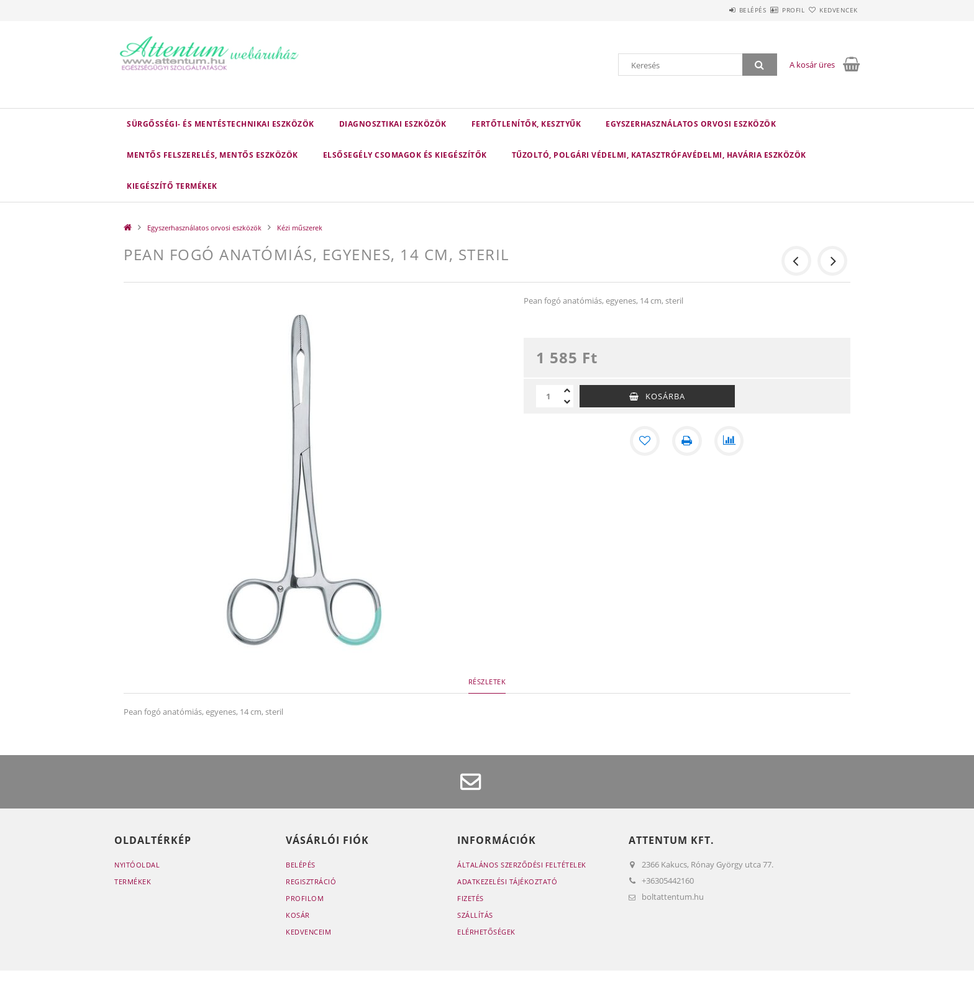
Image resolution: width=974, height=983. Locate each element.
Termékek (132, 881)
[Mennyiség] (548, 396)
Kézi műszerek (299, 227)
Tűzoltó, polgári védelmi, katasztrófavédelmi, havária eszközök (659, 155)
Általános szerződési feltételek (521, 864)
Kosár (298, 915)
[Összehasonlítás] (729, 441)
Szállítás (475, 915)
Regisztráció (311, 881)
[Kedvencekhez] (645, 441)
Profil (771, 10)
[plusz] (567, 390)
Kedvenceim (308, 931)
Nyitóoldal (137, 864)
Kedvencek (831, 10)
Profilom (305, 898)
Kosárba (665, 396)
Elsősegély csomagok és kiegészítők (405, 155)
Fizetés (470, 898)
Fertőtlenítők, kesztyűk (526, 124)
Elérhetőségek (486, 931)
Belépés (716, 10)
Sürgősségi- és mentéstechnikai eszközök (220, 124)
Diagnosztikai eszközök (393, 124)
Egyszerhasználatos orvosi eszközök (691, 124)
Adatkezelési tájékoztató (507, 881)
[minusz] (567, 401)
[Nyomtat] (687, 441)
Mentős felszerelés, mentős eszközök (212, 155)
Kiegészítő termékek (172, 186)
